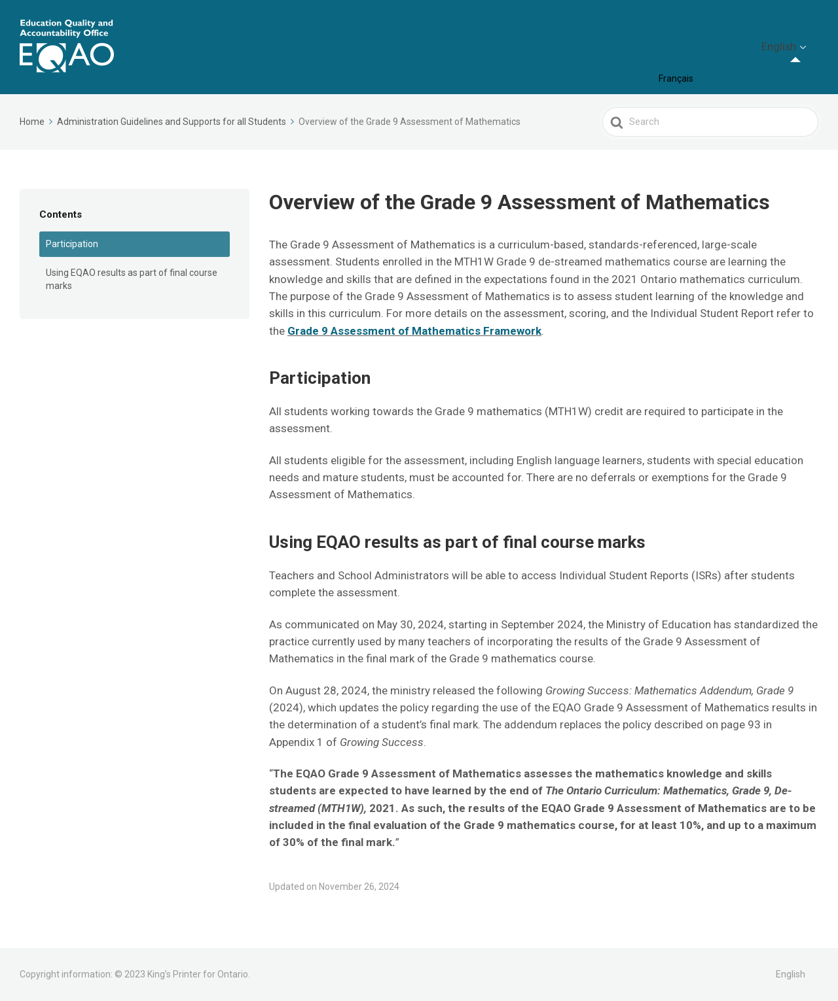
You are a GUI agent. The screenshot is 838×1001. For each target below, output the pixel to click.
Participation (72, 244)
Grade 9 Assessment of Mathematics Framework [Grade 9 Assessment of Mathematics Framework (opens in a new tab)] (414, 330)
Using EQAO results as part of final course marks (131, 279)
